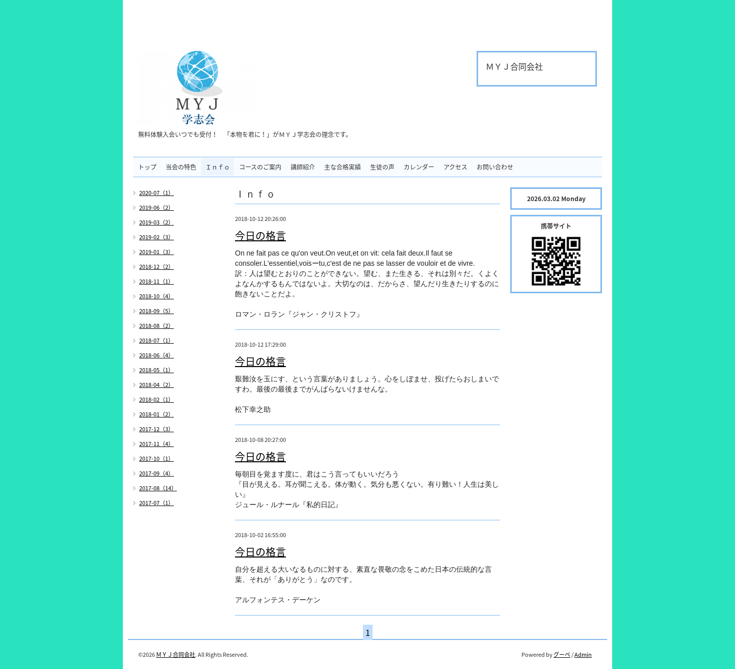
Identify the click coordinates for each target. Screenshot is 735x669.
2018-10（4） (156, 296)
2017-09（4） (156, 473)
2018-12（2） (156, 266)
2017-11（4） (156, 443)
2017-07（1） (156, 502)
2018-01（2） (156, 414)
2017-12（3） (156, 429)
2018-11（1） (156, 281)
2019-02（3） (156, 237)
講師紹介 (303, 167)
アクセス (455, 167)
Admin (583, 654)
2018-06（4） (156, 355)
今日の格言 (260, 235)
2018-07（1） (156, 340)
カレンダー (419, 167)
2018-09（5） (156, 310)
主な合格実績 (342, 167)
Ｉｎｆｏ (217, 167)
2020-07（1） (156, 192)
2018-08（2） (156, 325)
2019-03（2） (156, 222)
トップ (147, 167)
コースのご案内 (260, 167)
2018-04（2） (156, 384)
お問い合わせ (495, 167)
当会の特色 (181, 167)
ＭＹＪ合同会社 (175, 654)
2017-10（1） (156, 458)
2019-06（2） (156, 207)
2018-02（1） (156, 399)
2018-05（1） (156, 370)
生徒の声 (382, 167)
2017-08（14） (158, 488)
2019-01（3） (156, 251)
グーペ (562, 654)
